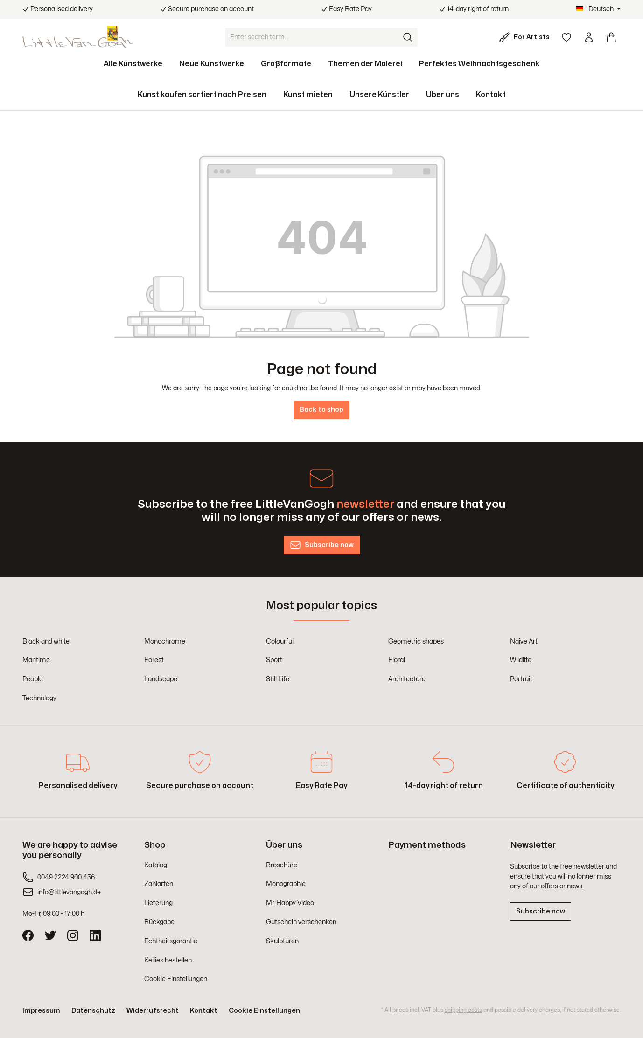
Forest (154, 660)
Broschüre (281, 865)
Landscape (160, 679)
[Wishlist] (566, 37)
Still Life (277, 679)
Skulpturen (282, 941)
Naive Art (524, 641)
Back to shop (321, 410)
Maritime (36, 660)
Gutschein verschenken (301, 922)
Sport (274, 660)
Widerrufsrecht (152, 1011)
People (32, 679)
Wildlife (520, 660)
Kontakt (203, 1011)
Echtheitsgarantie (170, 941)
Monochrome (164, 641)
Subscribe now (540, 911)
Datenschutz (93, 1011)
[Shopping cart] (611, 37)
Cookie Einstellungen (175, 979)
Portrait (521, 679)
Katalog (155, 865)
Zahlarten (158, 884)
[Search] (408, 37)
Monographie (286, 884)
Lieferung (158, 903)
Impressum (41, 1011)
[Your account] (589, 37)
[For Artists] (526, 37)
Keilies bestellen (168, 960)
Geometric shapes (416, 641)
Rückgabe (159, 922)
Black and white (46, 641)
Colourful (280, 641)
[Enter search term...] (312, 37)
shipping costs (463, 1010)
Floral (396, 660)
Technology (39, 698)
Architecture (407, 679)
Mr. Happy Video (290, 903)
